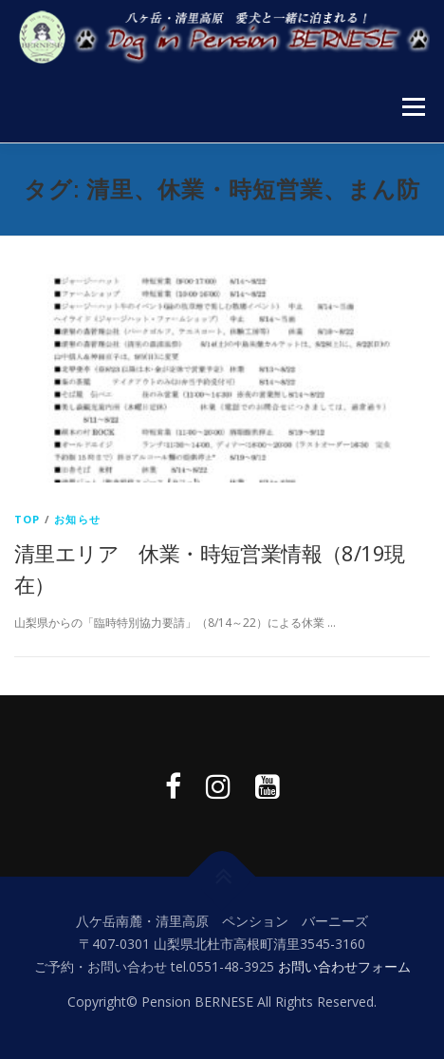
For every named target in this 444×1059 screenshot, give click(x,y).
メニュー (413, 107)
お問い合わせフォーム (344, 966)
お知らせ (77, 519)
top (27, 519)
